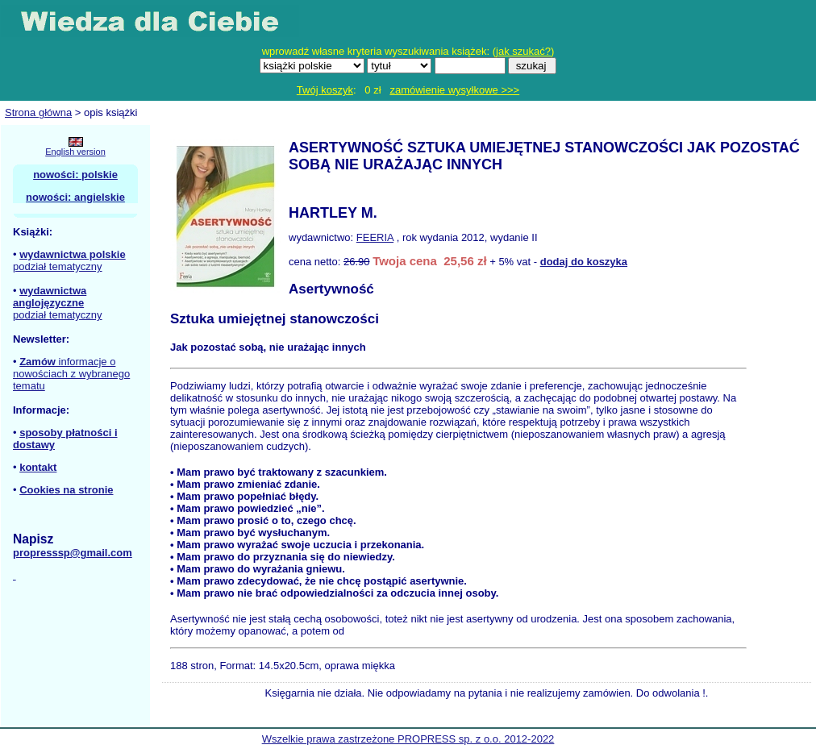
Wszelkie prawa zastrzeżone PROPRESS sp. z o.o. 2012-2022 (408, 739)
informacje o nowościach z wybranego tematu (71, 374)
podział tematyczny (57, 266)
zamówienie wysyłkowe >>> (454, 90)
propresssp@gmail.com (72, 553)
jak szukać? (523, 51)
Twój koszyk (325, 90)
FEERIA (374, 237)
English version (75, 151)
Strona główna (38, 112)
